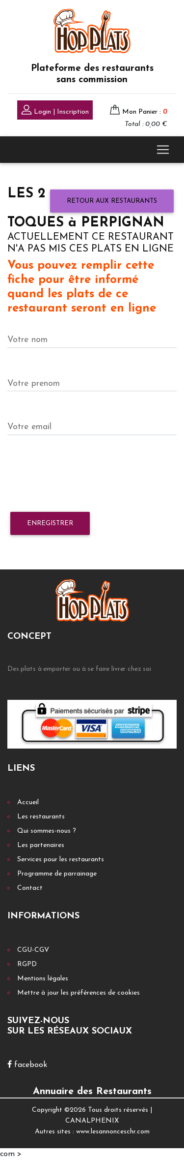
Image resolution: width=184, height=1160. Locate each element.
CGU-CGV (33, 950)
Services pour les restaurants (60, 859)
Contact (30, 888)
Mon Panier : (144, 112)
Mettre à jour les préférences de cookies (78, 993)
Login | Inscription (55, 111)
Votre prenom (33, 383)
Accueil (28, 802)
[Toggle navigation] (163, 149)
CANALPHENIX (92, 1121)
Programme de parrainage (57, 874)
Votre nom (27, 340)
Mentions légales (42, 978)
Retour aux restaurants (112, 201)
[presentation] (82, 474)
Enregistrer (50, 523)
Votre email (29, 427)
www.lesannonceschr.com (113, 1131)
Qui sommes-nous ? (46, 831)
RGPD (27, 964)
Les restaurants (41, 816)
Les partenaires (40, 845)
